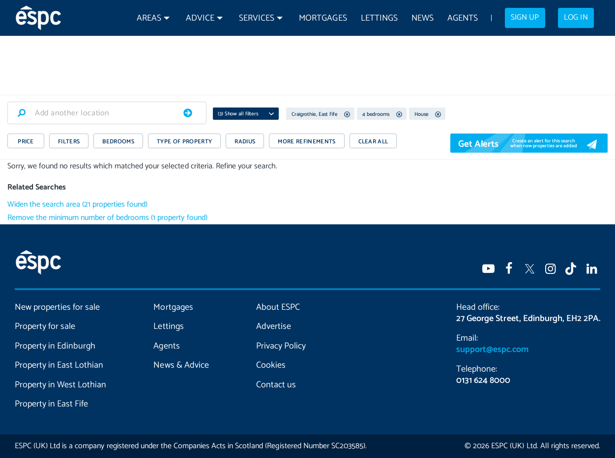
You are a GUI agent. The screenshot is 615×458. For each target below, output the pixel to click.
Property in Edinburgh (55, 346)
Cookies (271, 365)
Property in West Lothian (60, 384)
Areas (149, 18)
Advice (200, 18)
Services (256, 18)
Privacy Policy (281, 346)
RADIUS (244, 141)
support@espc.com (492, 349)
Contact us (276, 384)
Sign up (525, 17)
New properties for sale (57, 307)
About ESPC (278, 307)
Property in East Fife (51, 404)
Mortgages (323, 18)
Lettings (379, 18)
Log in (575, 17)
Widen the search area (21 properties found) (77, 204)
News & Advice (180, 365)
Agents (462, 18)
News (422, 18)
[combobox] (107, 113)
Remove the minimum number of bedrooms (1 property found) (107, 217)
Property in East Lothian (59, 365)
